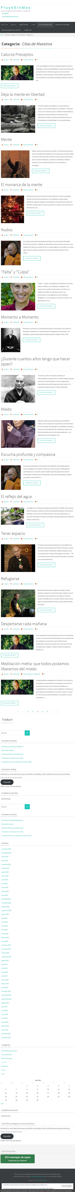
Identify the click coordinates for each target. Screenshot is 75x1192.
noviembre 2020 (6, 903)
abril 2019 (4, 976)
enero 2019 (5, 987)
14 (42, 711)
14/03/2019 (17, 629)
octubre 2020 (5, 906)
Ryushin (6, 60)
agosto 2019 (5, 960)
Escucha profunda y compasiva (28, 454)
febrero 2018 (5, 1026)
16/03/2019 (17, 539)
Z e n (3, 1074)
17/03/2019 (17, 502)
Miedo (6, 409)
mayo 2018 (5, 1014)
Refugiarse (10, 578)
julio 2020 (4, 918)
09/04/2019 (17, 235)
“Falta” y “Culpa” (15, 272)
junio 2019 (4, 968)
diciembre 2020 (6, 899)
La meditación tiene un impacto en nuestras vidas (18, 762)
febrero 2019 (5, 983)
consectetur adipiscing (37, 1176)
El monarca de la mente (21, 184)
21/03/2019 (17, 369)
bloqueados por (17, 1159)
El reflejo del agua (16, 496)
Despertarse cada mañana (24, 623)
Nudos (6, 229)
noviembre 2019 (6, 949)
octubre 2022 (5, 868)
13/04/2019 (17, 99)
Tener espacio (13, 533)
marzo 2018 (5, 1022)
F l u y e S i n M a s (15, 7)
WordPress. (44, 1180)
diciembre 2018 (6, 991)
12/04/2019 (17, 145)
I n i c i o (4, 1062)
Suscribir (7, 782)
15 (47, 711)
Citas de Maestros (30, 60)
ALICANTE (5, 13)
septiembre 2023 (7, 853)
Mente (6, 139)
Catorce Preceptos (17, 54)
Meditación (40, 674)
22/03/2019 (17, 322)
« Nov (2, 1103)
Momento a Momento (20, 317)
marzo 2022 (5, 876)
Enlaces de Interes (7, 1058)
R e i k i (3, 1070)
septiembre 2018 (7, 999)
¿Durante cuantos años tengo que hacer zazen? (35, 361)
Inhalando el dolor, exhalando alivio (13, 754)
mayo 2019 (5, 972)
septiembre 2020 (7, 910)
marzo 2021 (5, 887)
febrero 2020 (5, 937)
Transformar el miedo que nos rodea (13, 758)
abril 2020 (4, 930)
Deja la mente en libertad (23, 94)
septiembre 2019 (7, 956)
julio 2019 (4, 964)
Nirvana (38, 1180)
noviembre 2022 (6, 864)
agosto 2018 (5, 1003)
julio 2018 (4, 1006)
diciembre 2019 (6, 945)
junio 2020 (4, 922)
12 (32, 711)
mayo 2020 (5, 926)
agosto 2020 (5, 914)
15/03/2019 (17, 584)
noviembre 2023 (6, 849)
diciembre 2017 (6, 1033)
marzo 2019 (5, 980)
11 (27, 711)
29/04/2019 (17, 60)
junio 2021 (4, 883)
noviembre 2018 (6, 995)
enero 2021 (5, 895)
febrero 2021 (5, 891)
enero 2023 (5, 860)
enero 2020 (5, 941)
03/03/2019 (17, 674)
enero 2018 (5, 1030)
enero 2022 (5, 880)
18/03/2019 (17, 460)
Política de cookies (48, 1188)
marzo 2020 (5, 933)
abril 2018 (4, 1018)
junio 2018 (4, 1010)
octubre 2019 (5, 953)
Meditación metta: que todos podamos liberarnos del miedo (35, 666)
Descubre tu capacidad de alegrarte (13, 746)
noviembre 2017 (6, 1037)
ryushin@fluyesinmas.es (10, 16)
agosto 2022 (5, 872)
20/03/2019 (17, 414)
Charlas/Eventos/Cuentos (10, 1051)
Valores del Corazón (8, 750)
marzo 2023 (5, 856)
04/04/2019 (17, 277)
